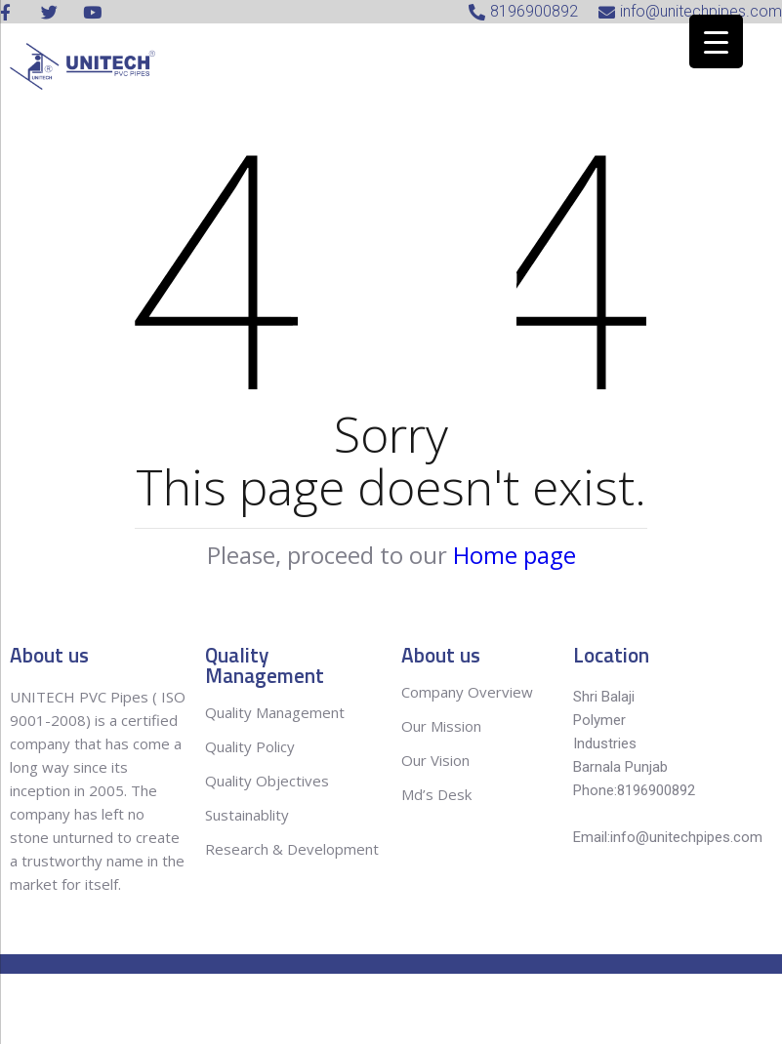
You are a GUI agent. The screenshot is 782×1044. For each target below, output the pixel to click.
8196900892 (656, 790)
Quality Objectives (269, 780)
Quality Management (275, 712)
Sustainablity (247, 814)
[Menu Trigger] (716, 41)
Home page (514, 555)
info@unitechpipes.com (686, 837)
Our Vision (435, 760)
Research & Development (292, 849)
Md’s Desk (436, 794)
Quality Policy (252, 746)
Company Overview (467, 692)
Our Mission (441, 726)
